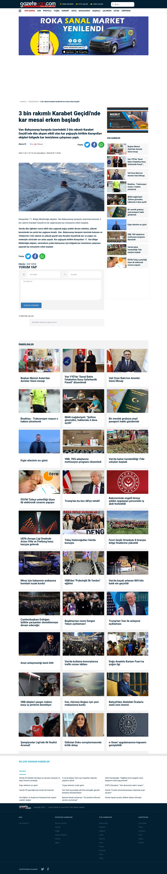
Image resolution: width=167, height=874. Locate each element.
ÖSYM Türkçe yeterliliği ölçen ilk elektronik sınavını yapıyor (137, 262)
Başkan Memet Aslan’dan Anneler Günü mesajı (135, 149)
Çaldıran (102, 831)
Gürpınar (102, 850)
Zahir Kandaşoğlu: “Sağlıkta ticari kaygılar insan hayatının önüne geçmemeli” (124, 779)
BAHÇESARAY (84, 11)
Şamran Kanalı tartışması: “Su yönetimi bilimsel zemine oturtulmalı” (81, 798)
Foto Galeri (143, 823)
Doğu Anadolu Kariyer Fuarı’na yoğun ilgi (126, 663)
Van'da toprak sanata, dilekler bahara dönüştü (123, 797)
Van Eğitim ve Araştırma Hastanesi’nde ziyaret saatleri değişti (37, 798)
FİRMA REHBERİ (67, 4)
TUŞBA (56, 11)
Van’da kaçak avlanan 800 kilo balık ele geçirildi (126, 582)
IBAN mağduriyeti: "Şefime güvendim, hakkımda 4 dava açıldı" (137, 199)
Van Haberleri (24, 823)
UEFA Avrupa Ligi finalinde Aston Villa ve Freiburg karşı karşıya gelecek (37, 541)
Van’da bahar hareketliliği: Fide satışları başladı (135, 249)
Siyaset (58, 827)
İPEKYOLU (47, 11)
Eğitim (57, 843)
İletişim (141, 843)
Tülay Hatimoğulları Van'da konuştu (80, 541)
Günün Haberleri (61, 835)
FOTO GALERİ (82, 4)
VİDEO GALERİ (96, 4)
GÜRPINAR (125, 11)
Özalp (101, 858)
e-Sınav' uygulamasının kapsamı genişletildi (127, 744)
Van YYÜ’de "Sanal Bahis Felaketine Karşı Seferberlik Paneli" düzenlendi (137, 162)
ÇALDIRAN (107, 11)
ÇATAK (116, 11)
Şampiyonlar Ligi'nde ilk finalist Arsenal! (39, 744)
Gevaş (101, 846)
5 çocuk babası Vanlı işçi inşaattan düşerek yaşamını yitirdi (79, 779)
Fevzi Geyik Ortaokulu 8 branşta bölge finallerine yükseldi (127, 541)
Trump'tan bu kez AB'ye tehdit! (82, 501)
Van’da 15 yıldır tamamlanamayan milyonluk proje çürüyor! (125, 791)
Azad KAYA (65, 807)
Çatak (101, 835)
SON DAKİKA (29, 11)
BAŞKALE (96, 11)
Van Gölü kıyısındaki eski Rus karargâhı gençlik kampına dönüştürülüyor (81, 791)
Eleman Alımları (61, 823)
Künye (141, 839)
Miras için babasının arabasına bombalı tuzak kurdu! (38, 582)
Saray (101, 854)
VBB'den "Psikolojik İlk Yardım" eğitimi (82, 582)
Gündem (22, 771)
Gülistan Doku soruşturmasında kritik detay (83, 744)
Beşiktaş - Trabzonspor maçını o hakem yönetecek (137, 186)
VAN (39, 11)
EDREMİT (65, 11)
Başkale (102, 827)
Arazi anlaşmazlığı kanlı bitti (37, 662)
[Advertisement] (83, 81)
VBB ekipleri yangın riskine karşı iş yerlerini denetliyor (36, 703)
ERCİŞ (74, 11)
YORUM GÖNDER (31, 305)
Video (141, 827)
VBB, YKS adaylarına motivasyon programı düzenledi (136, 237)
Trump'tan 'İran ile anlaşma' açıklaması (124, 622)
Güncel (57, 839)
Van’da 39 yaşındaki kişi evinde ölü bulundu (36, 790)
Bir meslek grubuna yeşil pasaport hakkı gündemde (136, 212)
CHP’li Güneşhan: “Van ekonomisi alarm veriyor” (124, 785)
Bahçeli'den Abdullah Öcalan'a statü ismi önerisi (126, 703)
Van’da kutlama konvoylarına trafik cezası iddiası (81, 663)
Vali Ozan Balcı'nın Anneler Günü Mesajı (136, 174)
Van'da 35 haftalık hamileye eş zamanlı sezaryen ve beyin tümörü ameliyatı (39, 779)
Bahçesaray (103, 823)
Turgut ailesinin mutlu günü (73, 785)
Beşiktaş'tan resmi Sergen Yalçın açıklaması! (80, 622)
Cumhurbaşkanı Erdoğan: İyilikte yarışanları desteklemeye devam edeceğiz (39, 622)
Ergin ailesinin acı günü (137, 225)
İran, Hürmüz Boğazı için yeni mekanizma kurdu (82, 703)
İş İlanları (142, 831)
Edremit (102, 839)
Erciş (101, 843)
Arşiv (140, 835)
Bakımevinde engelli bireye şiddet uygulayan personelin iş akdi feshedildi (126, 501)
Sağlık (57, 831)
